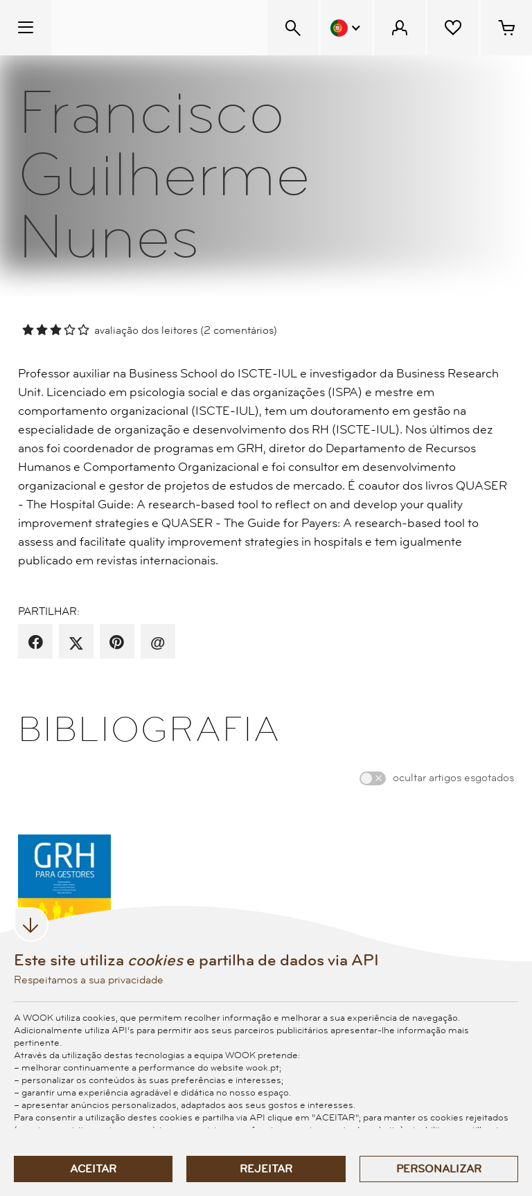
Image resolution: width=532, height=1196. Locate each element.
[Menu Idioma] (346, 27)
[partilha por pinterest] (116, 642)
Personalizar (438, 1169)
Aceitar (93, 1169)
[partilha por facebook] (35, 642)
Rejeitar (266, 1169)
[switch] (373, 778)
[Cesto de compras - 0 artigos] (506, 27)
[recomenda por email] (157, 642)
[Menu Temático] (25, 27)
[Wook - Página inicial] (136, 27)
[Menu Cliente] (399, 27)
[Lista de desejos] (453, 27)
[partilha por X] (76, 642)
